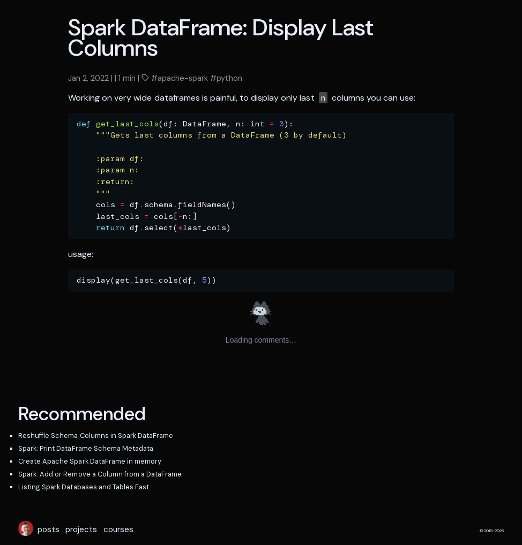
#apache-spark (178, 78)
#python (225, 78)
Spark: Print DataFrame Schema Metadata (85, 448)
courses (118, 529)
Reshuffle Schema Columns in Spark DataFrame (95, 435)
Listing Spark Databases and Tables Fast (83, 486)
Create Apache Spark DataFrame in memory (89, 461)
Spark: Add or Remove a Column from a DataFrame (100, 474)
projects (81, 529)
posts (48, 529)
